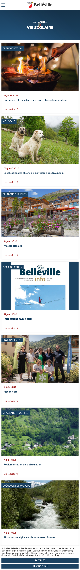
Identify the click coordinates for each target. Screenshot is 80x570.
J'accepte (40, 560)
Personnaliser (40, 566)
